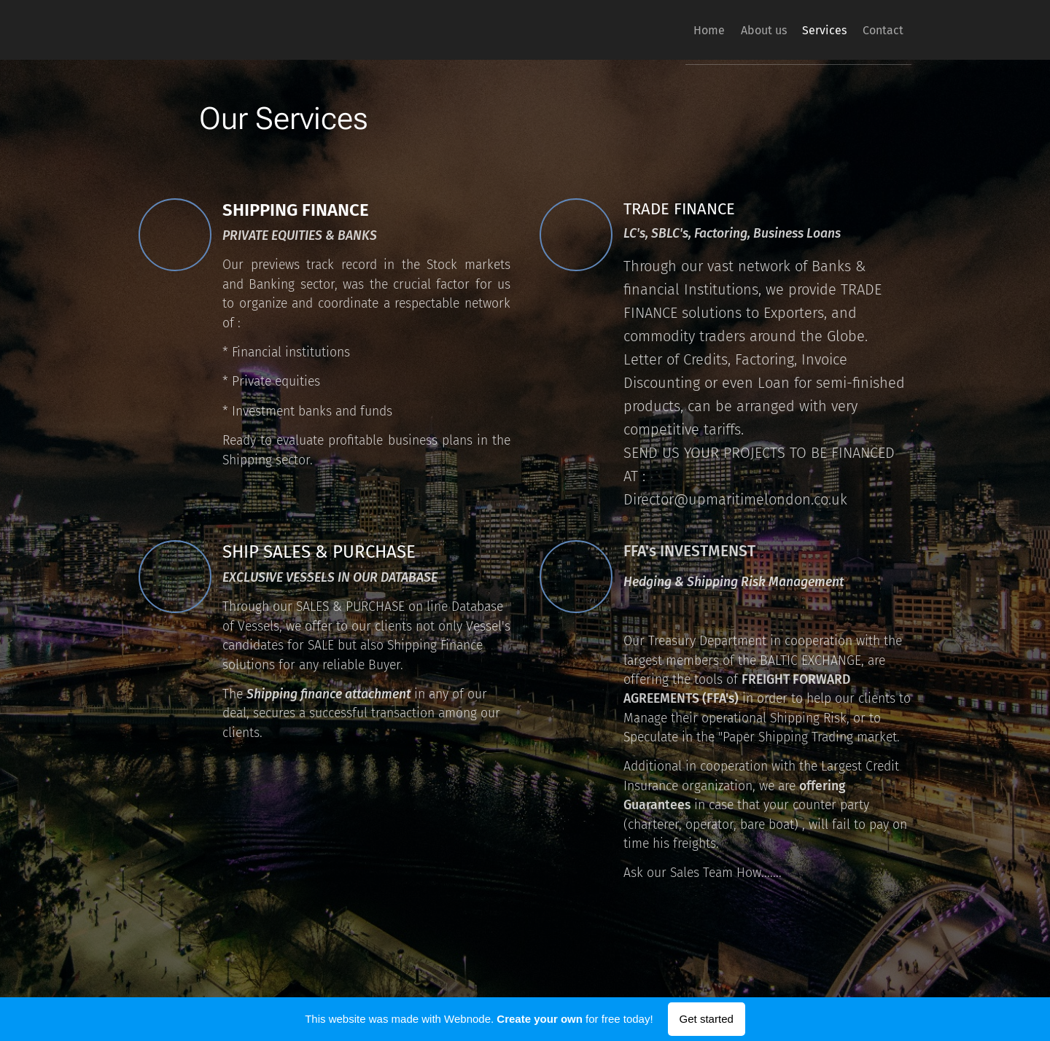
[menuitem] (672, 30)
